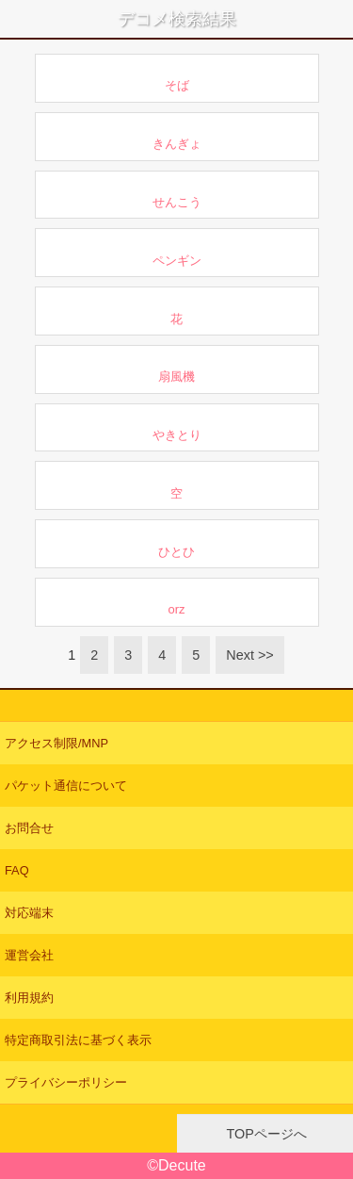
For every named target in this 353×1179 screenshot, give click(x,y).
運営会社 (29, 955)
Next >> (249, 655)
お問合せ (29, 828)
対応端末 (29, 913)
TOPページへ (265, 1133)
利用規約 (29, 998)
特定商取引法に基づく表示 (78, 1040)
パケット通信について (66, 785)
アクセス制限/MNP (56, 743)
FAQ (17, 870)
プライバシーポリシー (66, 1082)
